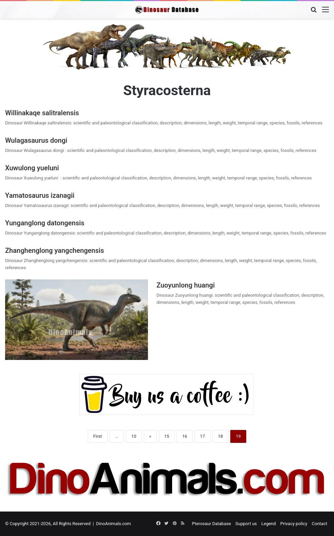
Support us (246, 523)
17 (202, 436)
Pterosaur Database (211, 523)
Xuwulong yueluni (33, 168)
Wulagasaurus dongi (37, 140)
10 (133, 436)
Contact (319, 523)
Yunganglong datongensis (44, 223)
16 (184, 436)
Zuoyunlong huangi (185, 285)
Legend (268, 523)
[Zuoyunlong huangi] (76, 319)
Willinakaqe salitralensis (42, 113)
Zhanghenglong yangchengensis (54, 250)
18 (220, 436)
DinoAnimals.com (113, 523)
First (97, 436)
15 (166, 436)
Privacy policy (293, 523)
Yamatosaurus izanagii (39, 195)
